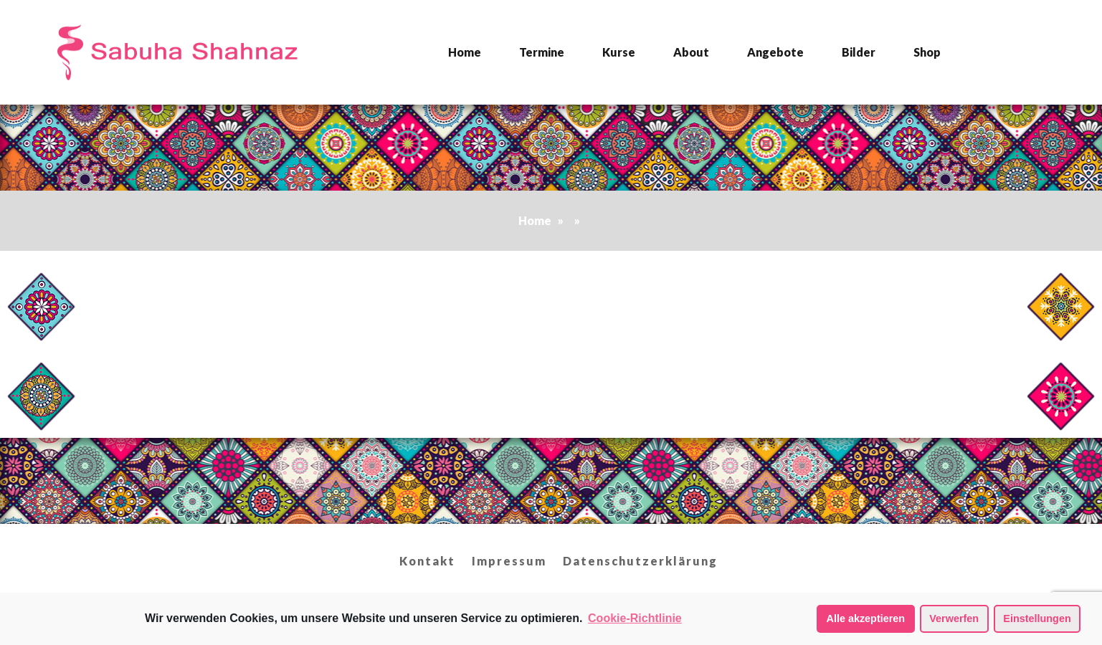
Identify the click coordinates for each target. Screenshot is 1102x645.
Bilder (858, 52)
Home (464, 52)
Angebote (775, 52)
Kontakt (427, 561)
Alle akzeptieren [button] (866, 618)
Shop (927, 52)
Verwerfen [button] (954, 618)
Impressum (509, 561)
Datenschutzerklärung (640, 561)
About (691, 52)
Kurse (618, 52)
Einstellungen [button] (1036, 618)
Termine (541, 52)
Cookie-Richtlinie (635, 618)
